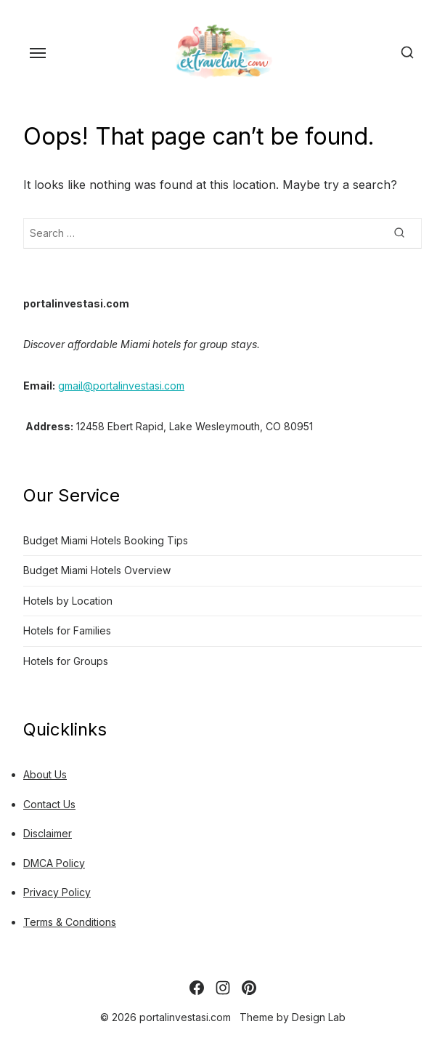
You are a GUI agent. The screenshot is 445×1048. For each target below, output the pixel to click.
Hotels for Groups (65, 661)
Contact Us (49, 804)
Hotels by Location (68, 600)
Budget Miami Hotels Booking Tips (105, 540)
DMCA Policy (54, 863)
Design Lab (319, 1017)
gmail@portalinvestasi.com (121, 385)
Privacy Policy (57, 892)
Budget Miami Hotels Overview (97, 570)
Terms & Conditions (69, 922)
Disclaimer (47, 833)
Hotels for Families (67, 630)
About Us (45, 774)
